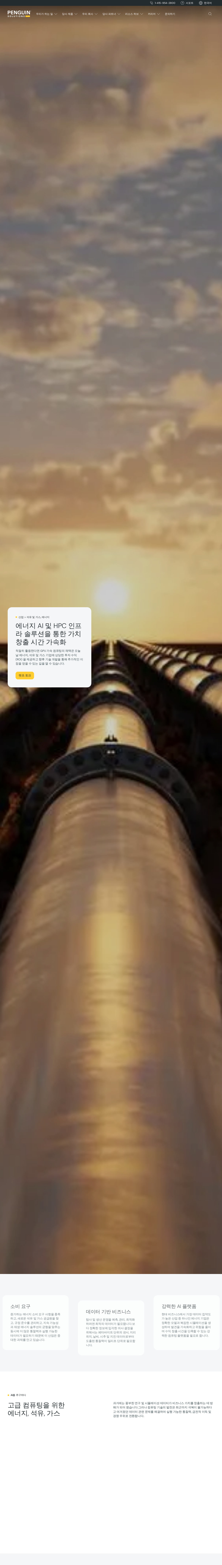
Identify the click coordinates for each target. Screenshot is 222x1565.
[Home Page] (19, 14)
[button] (208, 3)
